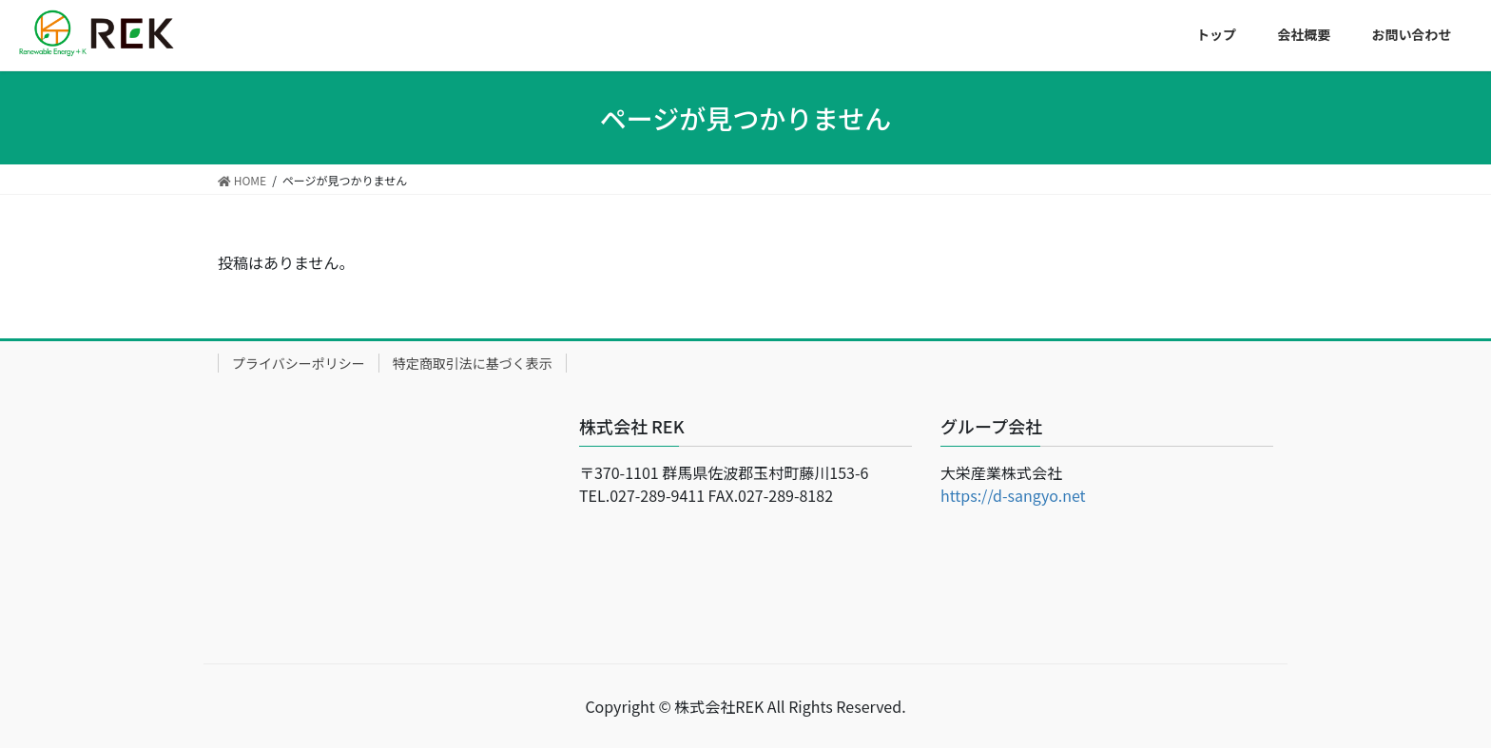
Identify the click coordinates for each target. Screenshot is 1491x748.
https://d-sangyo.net (1013, 495)
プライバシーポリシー (298, 363)
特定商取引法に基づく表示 (472, 363)
